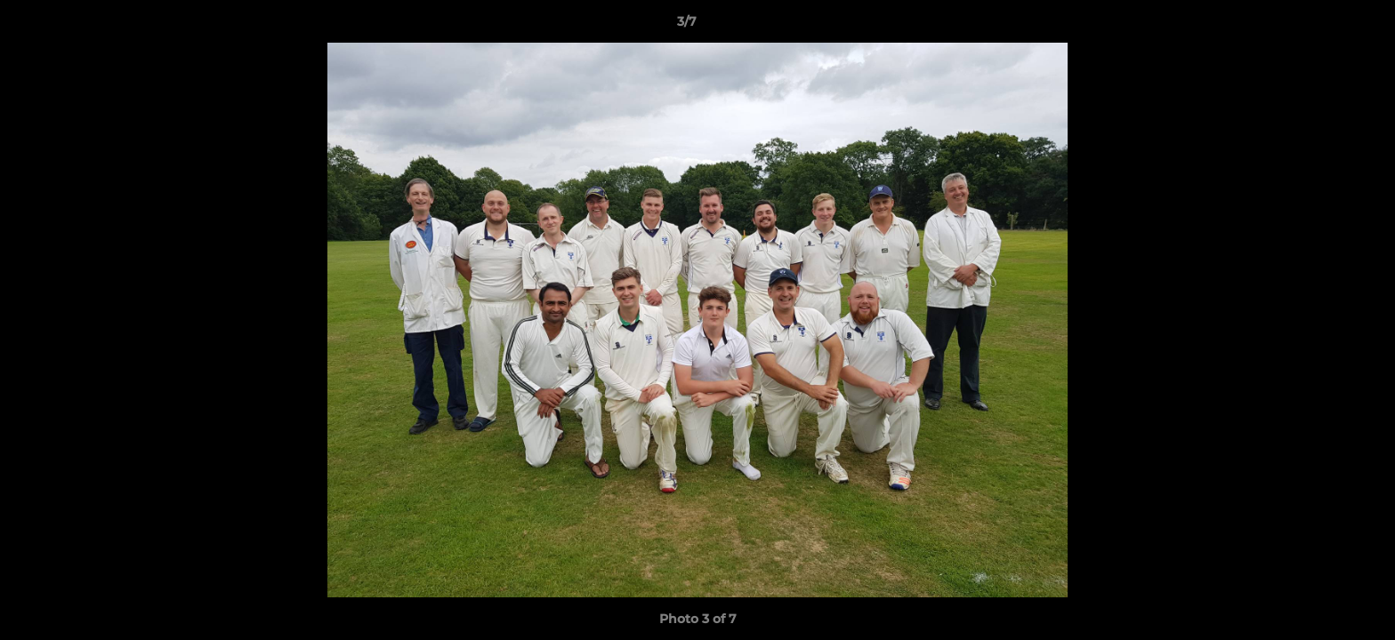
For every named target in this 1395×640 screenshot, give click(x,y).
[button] (1320, 26)
